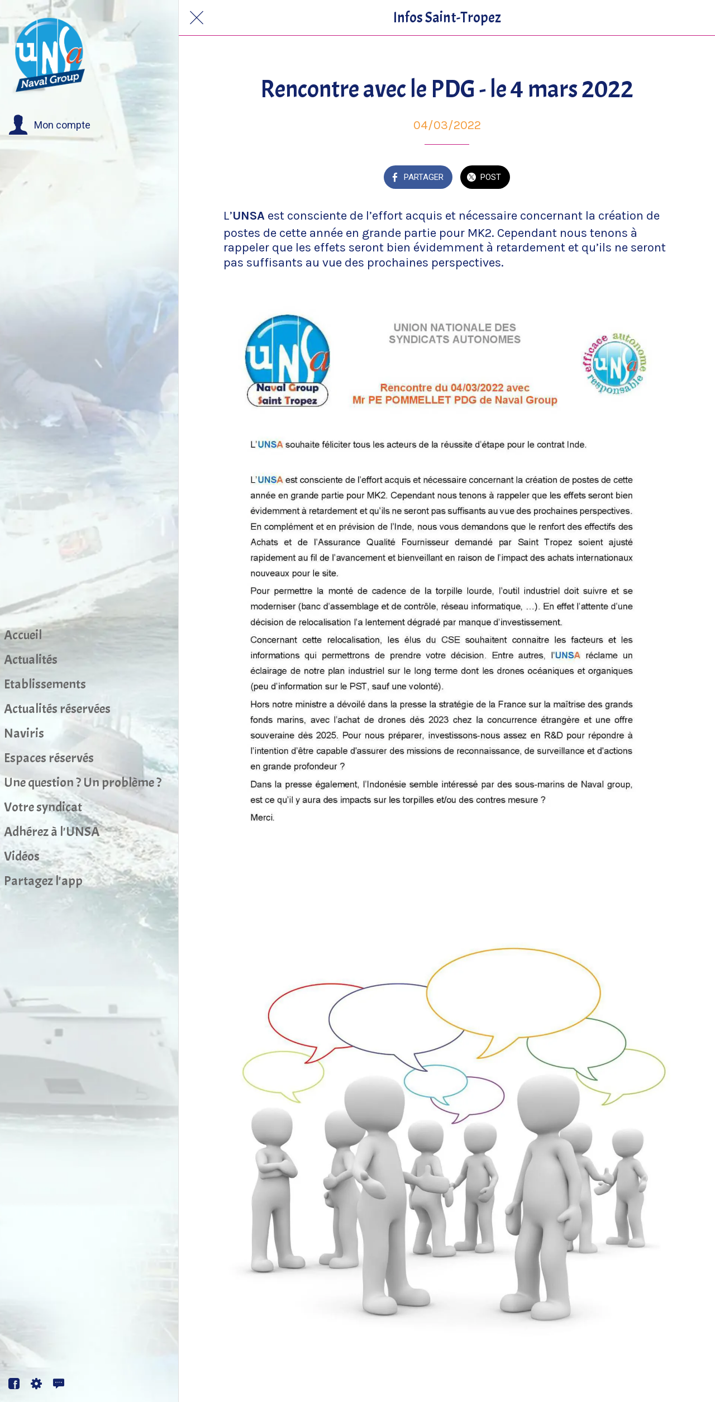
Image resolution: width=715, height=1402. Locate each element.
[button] (49, 125)
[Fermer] (196, 18)
